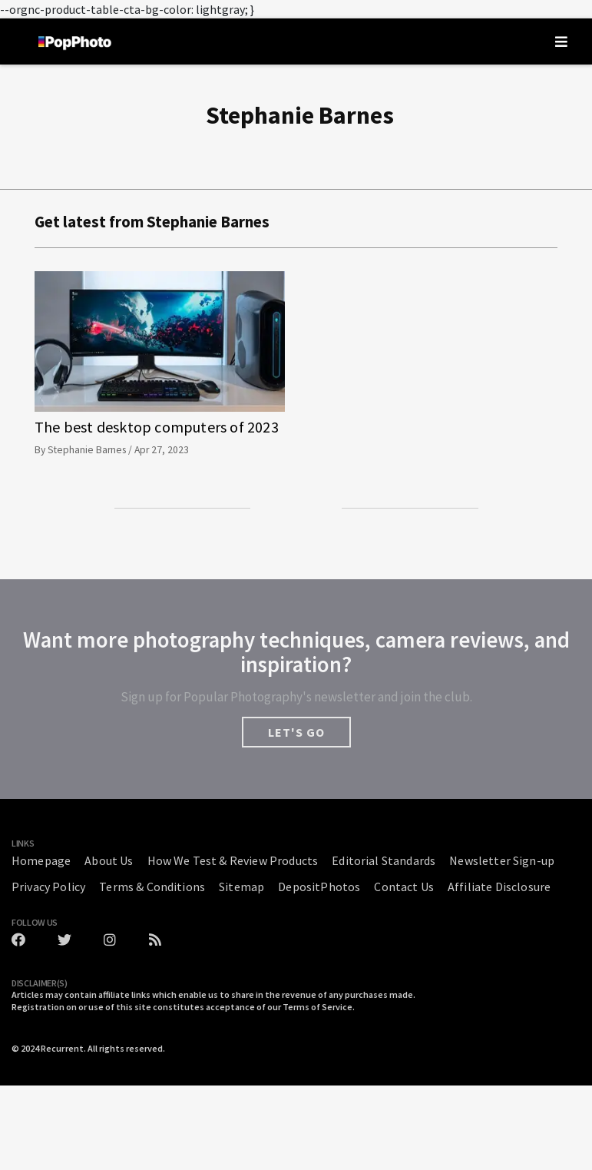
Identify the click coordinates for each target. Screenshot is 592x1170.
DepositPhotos (319, 886)
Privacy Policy (48, 886)
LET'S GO (296, 732)
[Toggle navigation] (561, 41)
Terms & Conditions (152, 886)
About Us (108, 860)
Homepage (41, 860)
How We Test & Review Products (233, 860)
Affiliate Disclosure (499, 886)
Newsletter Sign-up (501, 860)
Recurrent (62, 1048)
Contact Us (404, 886)
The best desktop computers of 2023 (157, 426)
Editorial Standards (383, 860)
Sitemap (241, 886)
